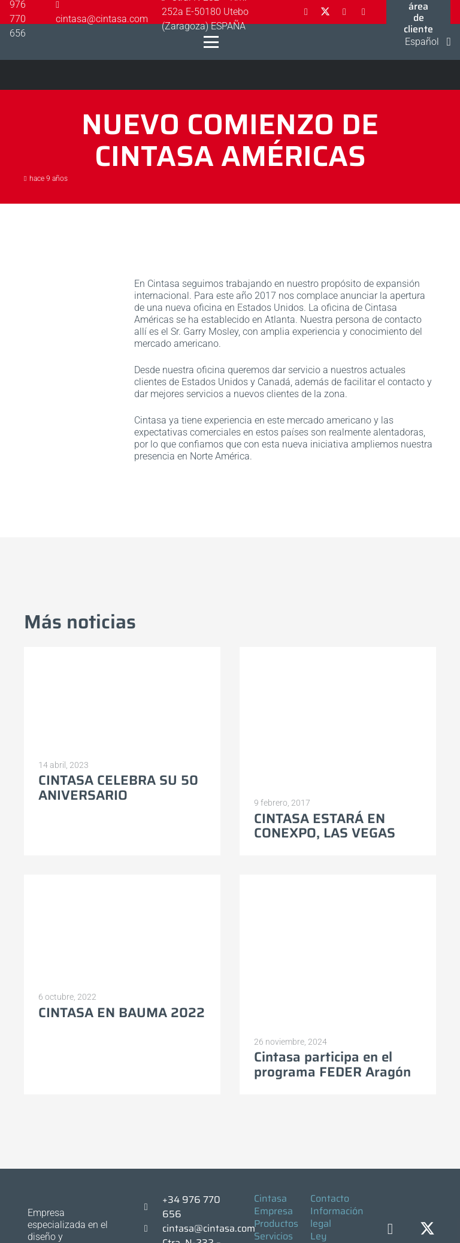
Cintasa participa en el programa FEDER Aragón (332, 1065)
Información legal (337, 1217)
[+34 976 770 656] (151, 1207)
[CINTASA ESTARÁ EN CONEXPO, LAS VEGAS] (338, 718)
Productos (276, 1223)
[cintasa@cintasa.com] (151, 1228)
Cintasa (270, 1198)
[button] (211, 42)
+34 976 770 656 (191, 1206)
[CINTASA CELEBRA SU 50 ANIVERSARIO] (122, 699)
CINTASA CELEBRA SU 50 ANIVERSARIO (118, 788)
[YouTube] (363, 12)
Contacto (329, 1198)
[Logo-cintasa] (21, 42)
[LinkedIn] (344, 12)
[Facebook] (306, 12)
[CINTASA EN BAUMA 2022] (122, 929)
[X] (325, 12)
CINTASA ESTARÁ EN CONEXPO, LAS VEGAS (324, 826)
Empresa (273, 1210)
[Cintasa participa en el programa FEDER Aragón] (338, 951)
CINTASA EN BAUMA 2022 (121, 1012)
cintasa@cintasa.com (208, 1228)
